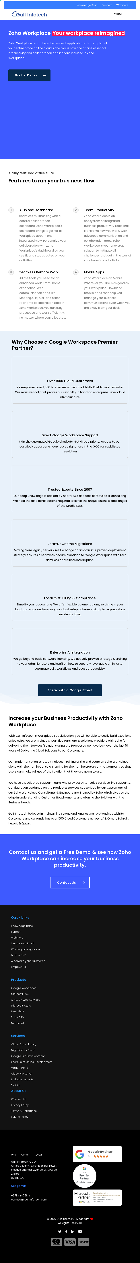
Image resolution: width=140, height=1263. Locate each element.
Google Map (18, 1186)
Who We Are (19, 1099)
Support (16, 932)
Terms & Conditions (24, 1111)
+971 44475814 (20, 1195)
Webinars (17, 937)
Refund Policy (19, 1117)
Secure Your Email (22, 943)
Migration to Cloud (23, 1050)
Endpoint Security (22, 1079)
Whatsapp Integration (25, 949)
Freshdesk (17, 1011)
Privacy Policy (20, 1105)
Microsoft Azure (21, 1005)
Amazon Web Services (25, 1000)
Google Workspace (23, 988)
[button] (121, 13)
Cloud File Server (21, 1073)
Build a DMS (18, 955)
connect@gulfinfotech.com (29, 1199)
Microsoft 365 (20, 994)
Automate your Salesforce (28, 961)
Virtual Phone (19, 1068)
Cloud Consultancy (23, 1044)
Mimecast (17, 1023)
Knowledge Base (22, 926)
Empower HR (19, 967)
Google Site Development (28, 1056)
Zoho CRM (17, 1017)
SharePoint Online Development (31, 1062)
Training (16, 1085)
